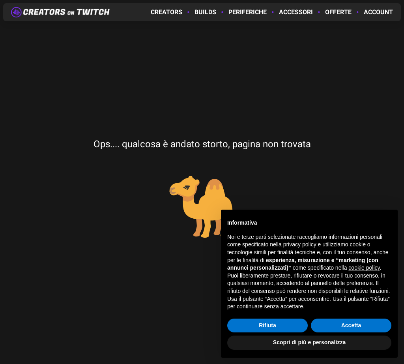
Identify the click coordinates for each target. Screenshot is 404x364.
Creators (166, 12)
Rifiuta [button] (267, 325)
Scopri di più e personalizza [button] (309, 342)
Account (378, 12)
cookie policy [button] (364, 268)
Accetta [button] (351, 325)
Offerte (338, 12)
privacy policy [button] (299, 245)
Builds (205, 12)
